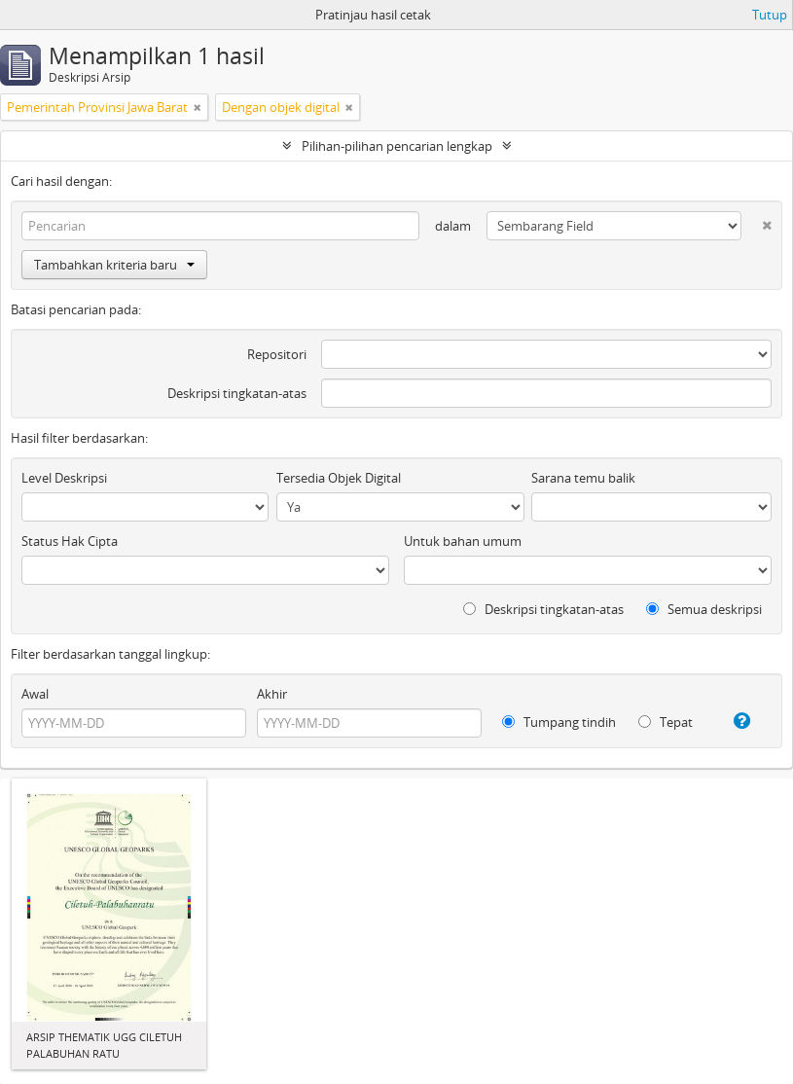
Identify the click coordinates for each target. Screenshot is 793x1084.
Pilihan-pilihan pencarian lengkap (397, 146)
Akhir (272, 694)
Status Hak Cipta (69, 541)
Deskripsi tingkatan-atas (236, 393)
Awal (35, 694)
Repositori (276, 354)
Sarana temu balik (583, 478)
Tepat (665, 722)
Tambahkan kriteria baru (114, 264)
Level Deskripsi (64, 478)
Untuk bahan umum (463, 541)
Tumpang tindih (559, 722)
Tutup (769, 14)
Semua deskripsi (704, 609)
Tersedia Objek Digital (338, 478)
